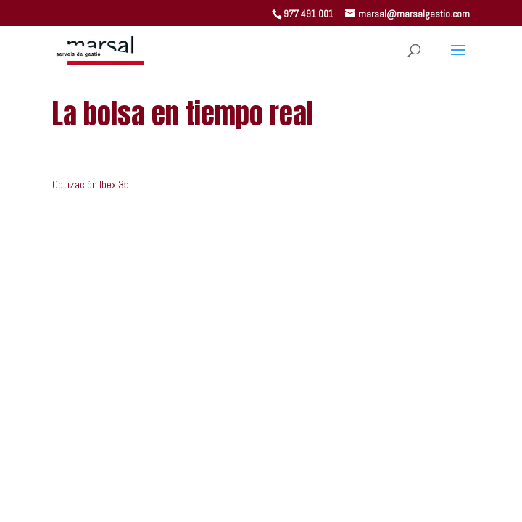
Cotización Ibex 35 (90, 184)
